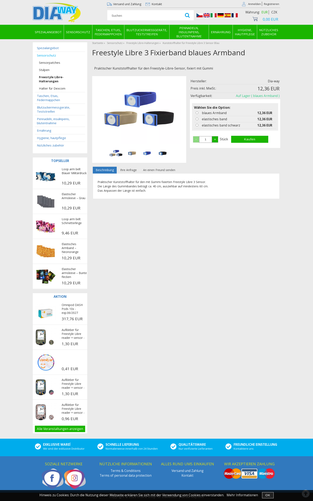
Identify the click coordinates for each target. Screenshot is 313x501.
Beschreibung (105, 170)
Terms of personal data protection (126, 475)
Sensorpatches (49, 62)
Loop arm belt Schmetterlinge (72, 221)
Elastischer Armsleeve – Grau (73, 196)
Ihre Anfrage (128, 170)
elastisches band (214, 119)
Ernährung (221, 32)
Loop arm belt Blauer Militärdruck (74, 171)
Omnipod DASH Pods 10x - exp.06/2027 (72, 309)
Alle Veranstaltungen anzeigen (60, 429)
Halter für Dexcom (52, 88)
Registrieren (271, 4)
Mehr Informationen (242, 495)
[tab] (105, 170)
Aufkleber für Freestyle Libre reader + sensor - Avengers (73, 409)
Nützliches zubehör (268, 32)
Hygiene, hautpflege (245, 32)
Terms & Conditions (126, 471)
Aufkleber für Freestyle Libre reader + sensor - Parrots (73, 384)
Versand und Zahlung (127, 4)
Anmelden (254, 4)
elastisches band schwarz (221, 125)
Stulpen (44, 70)
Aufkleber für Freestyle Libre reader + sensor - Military (73, 334)
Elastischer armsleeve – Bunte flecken (74, 273)
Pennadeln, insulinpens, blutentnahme (189, 32)
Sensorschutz (78, 32)
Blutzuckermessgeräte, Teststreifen (146, 32)
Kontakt (157, 4)
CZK (274, 12)
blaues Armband (214, 113)
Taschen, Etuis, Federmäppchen (108, 32)
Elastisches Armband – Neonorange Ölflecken (70, 248)
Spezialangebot (48, 32)
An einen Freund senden (159, 170)
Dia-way (274, 81)
